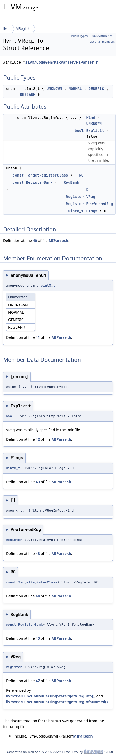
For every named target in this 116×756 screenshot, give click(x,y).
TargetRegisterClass (47, 175)
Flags (91, 210)
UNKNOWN (54, 88)
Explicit (95, 130)
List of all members (102, 42)
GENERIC (96, 88)
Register (75, 196)
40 (35, 240)
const (18, 175)
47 (38, 680)
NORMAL (75, 88)
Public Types (79, 36)
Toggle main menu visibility (7, 17)
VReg (90, 196)
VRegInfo (23, 29)
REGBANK (27, 94)
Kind (90, 117)
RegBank (71, 182)
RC (81, 175)
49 (38, 481)
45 (38, 638)
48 (38, 553)
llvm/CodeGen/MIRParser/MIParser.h (61, 62)
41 (38, 337)
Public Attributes (102, 36)
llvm (6, 29)
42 (38, 439)
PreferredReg (99, 203)
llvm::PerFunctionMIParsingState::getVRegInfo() (50, 695)
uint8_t (76, 210)
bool (79, 130)
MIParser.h (58, 240)
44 (38, 595)
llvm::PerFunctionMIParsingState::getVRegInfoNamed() (57, 701)
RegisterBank (39, 182)
